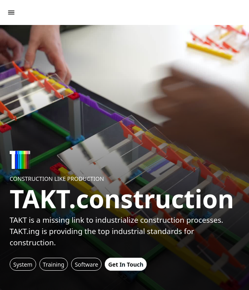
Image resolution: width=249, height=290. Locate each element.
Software (86, 264)
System (23, 264)
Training (54, 264)
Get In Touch (125, 264)
